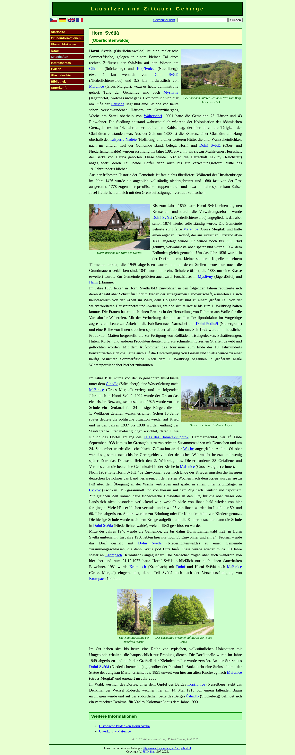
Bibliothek (58, 81)
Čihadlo (95, 68)
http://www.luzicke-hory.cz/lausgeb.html (167, 748)
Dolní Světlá (166, 74)
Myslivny (171, 92)
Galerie (56, 69)
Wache (188, 449)
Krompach (113, 555)
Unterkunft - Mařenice (115, 731)
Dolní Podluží (207, 323)
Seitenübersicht (164, 20)
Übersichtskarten (63, 44)
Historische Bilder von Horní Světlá (124, 726)
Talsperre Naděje (123, 139)
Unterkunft (59, 87)
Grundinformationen (66, 38)
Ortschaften (59, 56)
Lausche (117, 104)
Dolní (180, 567)
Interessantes (61, 63)
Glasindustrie (61, 75)
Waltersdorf (153, 116)
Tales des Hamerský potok (166, 437)
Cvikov (95, 490)
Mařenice (96, 86)
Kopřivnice (145, 68)
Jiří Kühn (148, 751)
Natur (55, 50)
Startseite (58, 32)
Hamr (93, 282)
